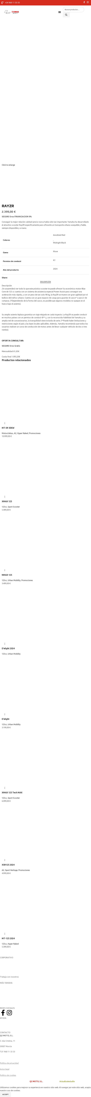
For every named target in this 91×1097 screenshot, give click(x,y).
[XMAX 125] (27, 452)
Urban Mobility (14, 580)
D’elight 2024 (8, 648)
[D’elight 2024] (27, 599)
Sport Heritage (11, 870)
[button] (60, 12)
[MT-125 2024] (27, 889)
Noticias (3, 966)
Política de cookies (8, 1075)
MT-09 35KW (8, 428)
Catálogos (4, 971)
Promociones (35, 433)
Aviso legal (4, 1069)
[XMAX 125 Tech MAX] (27, 743)
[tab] (45, 281)
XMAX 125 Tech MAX (12, 792)
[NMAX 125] (27, 525)
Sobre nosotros (6, 961)
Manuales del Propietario (10, 1021)
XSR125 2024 (8, 865)
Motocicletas (7, 433)
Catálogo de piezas (8, 1026)
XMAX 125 (7, 501)
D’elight (5, 719)
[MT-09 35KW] (27, 378)
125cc (4, 507)
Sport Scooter (14, 507)
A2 (15, 433)
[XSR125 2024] (27, 816)
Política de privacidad (9, 1063)
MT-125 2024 (8, 938)
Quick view (5, 423)
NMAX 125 (7, 575)
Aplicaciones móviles (9, 986)
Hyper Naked (22, 433)
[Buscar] (66, 14)
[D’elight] (27, 669)
